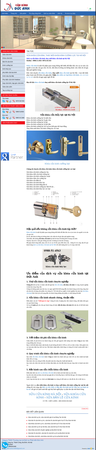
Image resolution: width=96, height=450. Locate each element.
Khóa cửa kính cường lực (57, 163)
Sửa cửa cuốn (7, 87)
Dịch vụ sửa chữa (49, 13)
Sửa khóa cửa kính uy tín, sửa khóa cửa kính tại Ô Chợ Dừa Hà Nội (49, 423)
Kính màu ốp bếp (8, 76)
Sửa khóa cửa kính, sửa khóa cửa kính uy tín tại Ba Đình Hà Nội (48, 436)
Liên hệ (59, 13)
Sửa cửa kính (7, 54)
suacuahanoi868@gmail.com (16, 448)
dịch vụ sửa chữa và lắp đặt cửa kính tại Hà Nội (59, 387)
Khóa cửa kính (7, 58)
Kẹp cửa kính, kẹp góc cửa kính (13, 83)
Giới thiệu (5, 13)
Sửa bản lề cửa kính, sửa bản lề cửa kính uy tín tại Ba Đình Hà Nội (49, 433)
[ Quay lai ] (85, 408)
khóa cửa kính (64, 73)
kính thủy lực (6, 69)
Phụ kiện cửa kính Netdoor (11, 79)
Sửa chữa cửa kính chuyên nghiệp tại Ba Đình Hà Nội (44, 430)
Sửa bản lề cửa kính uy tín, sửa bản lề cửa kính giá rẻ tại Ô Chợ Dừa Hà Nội (52, 420)
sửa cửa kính (58, 285)
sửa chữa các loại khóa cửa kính (67, 75)
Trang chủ (14, 13)
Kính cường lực (7, 65)
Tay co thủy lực (7, 90)
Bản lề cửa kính (7, 62)
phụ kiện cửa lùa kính (9, 72)
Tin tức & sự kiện (70, 13)
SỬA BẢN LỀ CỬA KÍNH (62, 397)
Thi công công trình (35, 13)
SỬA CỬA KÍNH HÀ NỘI (45, 394)
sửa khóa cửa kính (45, 73)
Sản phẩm (23, 13)
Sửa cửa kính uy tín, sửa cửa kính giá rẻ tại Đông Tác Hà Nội (47, 417)
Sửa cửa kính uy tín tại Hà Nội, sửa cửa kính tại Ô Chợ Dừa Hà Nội (49, 427)
